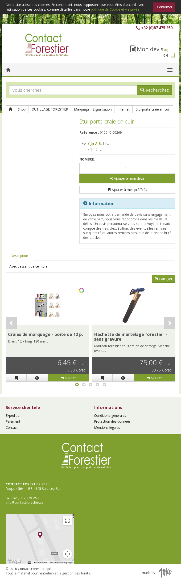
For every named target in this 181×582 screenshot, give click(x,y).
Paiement (13, 421)
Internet (124, 109)
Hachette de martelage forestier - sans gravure (130, 336)
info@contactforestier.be (25, 502)
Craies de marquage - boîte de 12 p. (45, 334)
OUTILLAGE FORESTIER (50, 109)
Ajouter (68, 378)
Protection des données (112, 421)
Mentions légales (107, 427)
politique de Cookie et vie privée (115, 9)
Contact (12, 427)
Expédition (13, 415)
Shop (22, 109)
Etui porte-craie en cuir (153, 109)
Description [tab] (19, 255)
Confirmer (164, 7)
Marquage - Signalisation (93, 109)
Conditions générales (110, 415)
